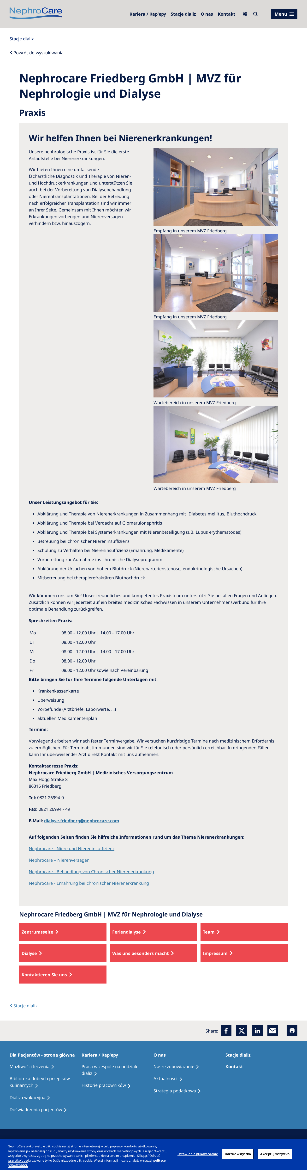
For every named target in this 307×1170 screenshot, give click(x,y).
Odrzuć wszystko (238, 1154)
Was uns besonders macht (140, 953)
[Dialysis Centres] (147, 14)
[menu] (284, 14)
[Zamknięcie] (299, 1154)
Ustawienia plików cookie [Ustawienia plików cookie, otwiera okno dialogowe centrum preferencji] (197, 1154)
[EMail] (272, 1030)
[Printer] (292, 1030)
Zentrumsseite (37, 932)
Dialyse (29, 953)
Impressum (215, 953)
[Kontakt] (226, 14)
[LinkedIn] (257, 1030)
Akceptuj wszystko (274, 1154)
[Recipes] (46, 1082)
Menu (281, 14)
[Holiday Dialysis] (32, 1097)
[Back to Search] (37, 52)
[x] (241, 1030)
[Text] (23, 1005)
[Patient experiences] (40, 1109)
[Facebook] (226, 1030)
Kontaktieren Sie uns (44, 975)
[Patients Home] (44, 1055)
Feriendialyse (126, 932)
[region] (153, 1154)
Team (209, 932)
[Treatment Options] (34, 1066)
